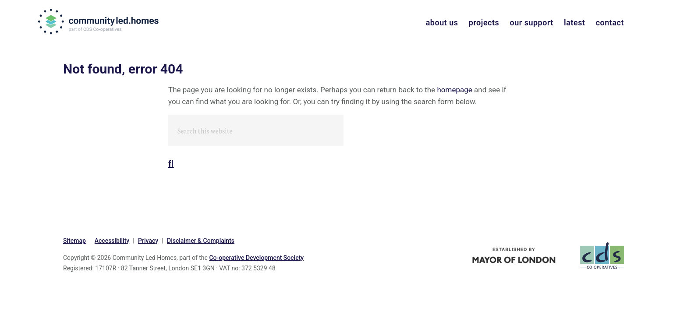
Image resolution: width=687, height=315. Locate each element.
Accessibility (112, 240)
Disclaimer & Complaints (200, 240)
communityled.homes (99, 21)
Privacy (148, 240)
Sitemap (74, 240)
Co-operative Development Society (256, 257)
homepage (454, 89)
